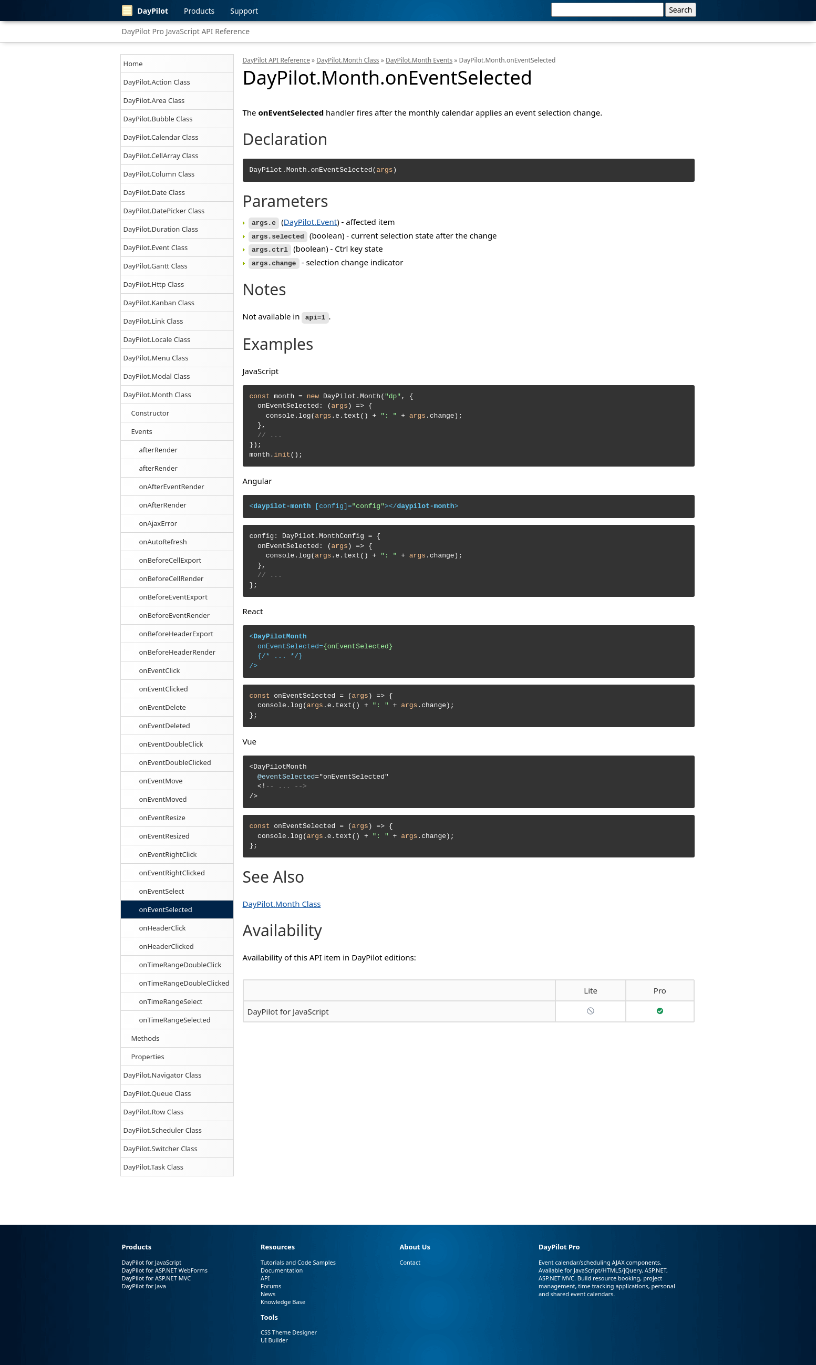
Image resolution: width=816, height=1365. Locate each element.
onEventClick (159, 670)
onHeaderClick (162, 928)
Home (133, 63)
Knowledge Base (283, 1302)
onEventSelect (161, 891)
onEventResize (162, 817)
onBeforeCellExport (170, 560)
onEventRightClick (168, 854)
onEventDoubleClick (171, 744)
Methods (145, 1038)
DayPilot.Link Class (153, 321)
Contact (409, 1262)
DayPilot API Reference (276, 60)
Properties (147, 1056)
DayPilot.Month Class (157, 394)
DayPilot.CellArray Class (161, 155)
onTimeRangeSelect (171, 1001)
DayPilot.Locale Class (157, 339)
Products (199, 11)
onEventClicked (163, 689)
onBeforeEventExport (173, 597)
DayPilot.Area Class (154, 100)
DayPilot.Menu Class (156, 358)
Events (141, 431)
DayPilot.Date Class (154, 192)
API (265, 1278)
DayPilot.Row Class (153, 1111)
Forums (271, 1286)
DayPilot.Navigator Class (162, 1075)
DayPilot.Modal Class (156, 376)
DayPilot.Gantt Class (155, 266)
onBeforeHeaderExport (176, 633)
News (268, 1294)
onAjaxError (158, 523)
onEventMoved (163, 799)
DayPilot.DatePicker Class (164, 210)
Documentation (282, 1270)
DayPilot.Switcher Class (160, 1148)
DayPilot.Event (310, 221)
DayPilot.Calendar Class (161, 137)
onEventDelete (162, 707)
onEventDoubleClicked (175, 762)
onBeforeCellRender (171, 578)
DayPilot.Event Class (155, 247)
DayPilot (145, 10)
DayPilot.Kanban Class (158, 302)
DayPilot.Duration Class (161, 229)
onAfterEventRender (171, 486)
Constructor (150, 413)
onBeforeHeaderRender (177, 652)
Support (244, 11)
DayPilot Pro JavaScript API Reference (186, 31)
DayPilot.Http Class (153, 284)
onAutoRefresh (163, 541)
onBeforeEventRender (174, 615)
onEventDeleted (164, 725)
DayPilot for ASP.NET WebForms (165, 1270)
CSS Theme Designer (289, 1332)
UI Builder (274, 1340)
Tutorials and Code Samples (298, 1262)
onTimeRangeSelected (175, 1020)
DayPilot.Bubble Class (158, 118)
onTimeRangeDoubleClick (180, 964)
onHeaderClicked (166, 946)
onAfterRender (163, 505)
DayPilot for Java (144, 1286)
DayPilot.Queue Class (157, 1093)
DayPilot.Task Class (153, 1167)
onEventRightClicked (172, 872)
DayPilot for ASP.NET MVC (156, 1278)
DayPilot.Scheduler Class (162, 1130)
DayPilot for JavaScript (288, 1007)
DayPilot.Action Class (156, 82)
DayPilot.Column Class (159, 174)
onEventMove (161, 780)
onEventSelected (165, 909)
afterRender (158, 449)
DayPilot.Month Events (419, 60)
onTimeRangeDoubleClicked (184, 983)
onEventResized (164, 836)
